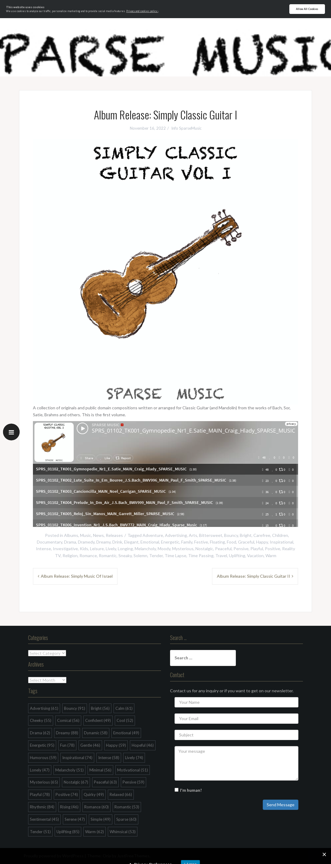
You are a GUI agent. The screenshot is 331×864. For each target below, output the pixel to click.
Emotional (149, 541)
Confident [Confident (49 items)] (98, 720)
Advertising (176, 535)
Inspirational (281, 541)
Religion (70, 555)
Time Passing (201, 555)
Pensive (241, 548)
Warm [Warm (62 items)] (94, 831)
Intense (43, 548)
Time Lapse (175, 555)
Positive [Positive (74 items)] (67, 794)
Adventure (153, 535)
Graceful (246, 541)
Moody (164, 548)
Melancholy (145, 548)
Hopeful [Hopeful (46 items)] (143, 745)
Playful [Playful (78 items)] (40, 794)
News (98, 535)
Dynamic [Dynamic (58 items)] (96, 732)
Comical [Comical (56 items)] (68, 720)
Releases (114, 535)
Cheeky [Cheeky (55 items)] (40, 720)
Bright (246, 535)
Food (231, 541)
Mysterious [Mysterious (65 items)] (44, 782)
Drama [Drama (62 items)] (40, 732)
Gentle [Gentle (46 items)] (90, 745)
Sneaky (125, 555)
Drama (70, 541)
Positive (272, 548)
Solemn (140, 555)
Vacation (255, 555)
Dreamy (103, 541)
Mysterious (183, 548)
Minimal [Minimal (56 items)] (100, 770)
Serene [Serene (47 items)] (75, 819)
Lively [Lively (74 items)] (134, 757)
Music (85, 535)
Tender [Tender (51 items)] (40, 831)
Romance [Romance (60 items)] (96, 806)
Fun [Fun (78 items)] (67, 745)
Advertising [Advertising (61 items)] (44, 708)
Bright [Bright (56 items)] (100, 708)
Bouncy (231, 535)
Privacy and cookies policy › (142, 11)
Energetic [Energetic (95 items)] (42, 745)
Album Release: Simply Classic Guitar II (253, 576)
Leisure (97, 548)
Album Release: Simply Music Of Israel (77, 576)
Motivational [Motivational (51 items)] (132, 770)
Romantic (108, 555)
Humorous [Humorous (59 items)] (43, 757)
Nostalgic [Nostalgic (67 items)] (76, 782)
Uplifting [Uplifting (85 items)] (67, 831)
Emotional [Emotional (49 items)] (126, 732)
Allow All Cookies (307, 9)
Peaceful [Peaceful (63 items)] (105, 782)
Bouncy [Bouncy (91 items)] (74, 708)
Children (280, 535)
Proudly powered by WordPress (54, 855)
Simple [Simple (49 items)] (101, 819)
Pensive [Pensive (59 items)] (133, 782)
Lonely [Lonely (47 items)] (40, 770)
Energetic (170, 541)
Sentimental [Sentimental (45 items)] (44, 819)
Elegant (131, 541)
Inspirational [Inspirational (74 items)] (77, 757)
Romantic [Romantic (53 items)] (126, 806)
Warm (270, 555)
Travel (221, 555)
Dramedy (86, 541)
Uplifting (237, 555)
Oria (107, 855)
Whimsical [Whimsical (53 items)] (123, 831)
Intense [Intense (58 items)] (108, 757)
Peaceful (223, 548)
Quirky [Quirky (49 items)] (94, 794)
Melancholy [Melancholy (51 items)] (69, 770)
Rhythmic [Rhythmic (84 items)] (42, 806)
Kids (84, 548)
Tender (156, 555)
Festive (201, 541)
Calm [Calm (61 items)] (124, 708)
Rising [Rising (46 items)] (69, 806)
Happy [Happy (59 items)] (116, 745)
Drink (117, 541)
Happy (262, 541)
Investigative (65, 548)
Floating (217, 541)
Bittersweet (210, 535)
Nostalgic (204, 548)
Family (186, 541)
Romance (88, 555)
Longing (125, 548)
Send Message (280, 804)
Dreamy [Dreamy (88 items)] (67, 732)
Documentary (49, 541)
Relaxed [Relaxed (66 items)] (121, 794)
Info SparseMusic (186, 128)
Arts (193, 535)
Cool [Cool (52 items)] (125, 720)
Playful (256, 548)
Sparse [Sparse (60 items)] (126, 819)
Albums (71, 535)
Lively (111, 548)
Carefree (261, 535)
